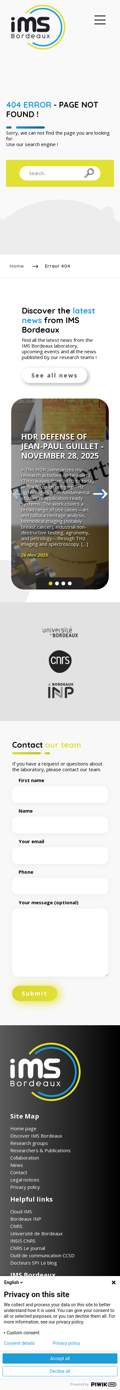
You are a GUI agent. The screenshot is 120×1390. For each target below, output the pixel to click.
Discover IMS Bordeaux (36, 1136)
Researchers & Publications (40, 1150)
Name (60, 818)
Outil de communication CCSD (42, 1255)
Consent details (19, 1343)
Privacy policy (25, 1187)
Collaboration (24, 1158)
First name (60, 787)
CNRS (16, 1226)
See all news (54, 375)
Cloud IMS (21, 1211)
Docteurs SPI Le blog (33, 1263)
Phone (60, 879)
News (16, 1165)
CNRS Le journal (27, 1248)
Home (17, 266)
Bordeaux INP (25, 1219)
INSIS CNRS (23, 1241)
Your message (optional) (60, 938)
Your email (60, 848)
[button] (100, 494)
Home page (23, 1128)
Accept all (60, 1358)
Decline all (60, 1371)
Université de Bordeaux (36, 1233)
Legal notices (24, 1179)
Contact (18, 1172)
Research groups (29, 1143)
